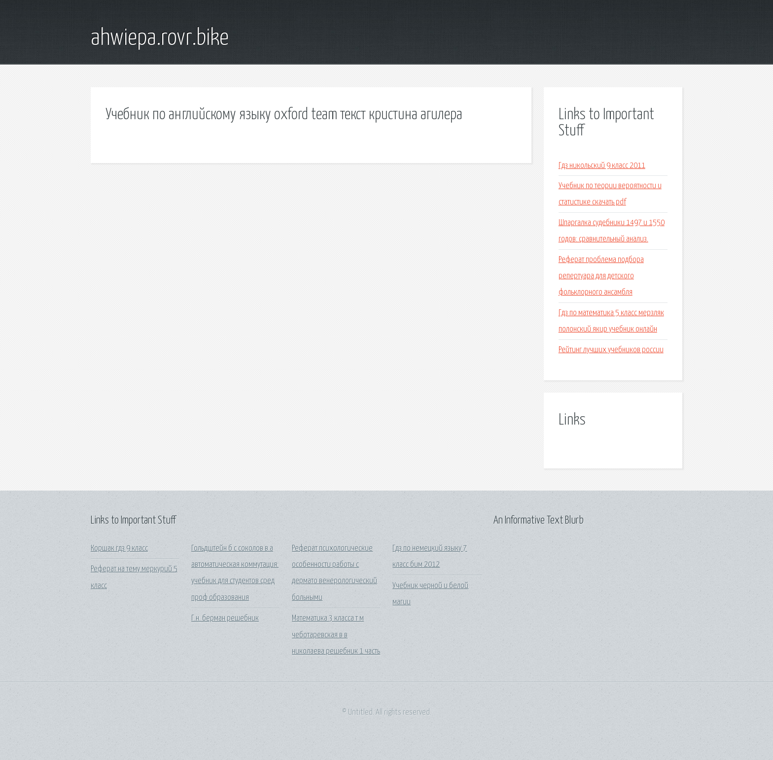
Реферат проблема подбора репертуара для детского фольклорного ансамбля (601, 276)
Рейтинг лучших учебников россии (611, 350)
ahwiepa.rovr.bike (160, 38)
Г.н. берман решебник (225, 618)
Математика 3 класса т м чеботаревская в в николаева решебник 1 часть (336, 635)
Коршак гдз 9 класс (119, 548)
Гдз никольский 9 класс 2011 (602, 166)
